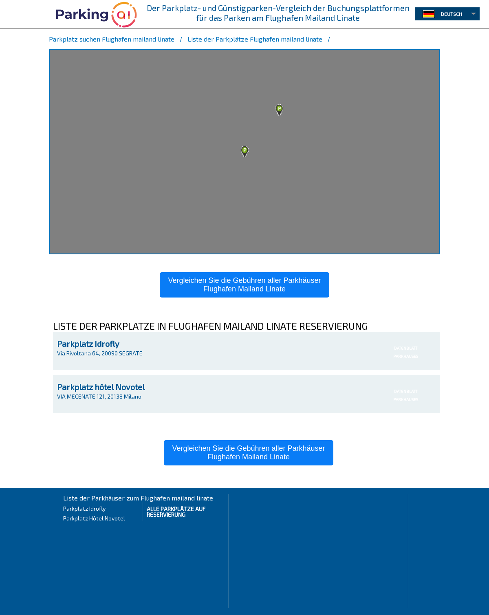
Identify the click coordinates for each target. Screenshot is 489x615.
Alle (176, 511)
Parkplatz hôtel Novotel (101, 387)
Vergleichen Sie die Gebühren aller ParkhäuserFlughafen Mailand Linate (244, 284)
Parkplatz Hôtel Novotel (94, 518)
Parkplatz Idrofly (88, 343)
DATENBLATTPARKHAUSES (405, 352)
